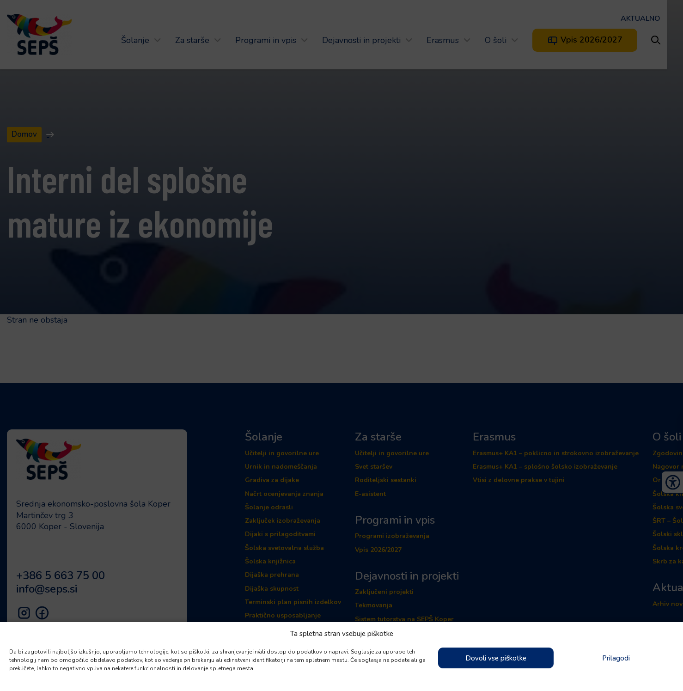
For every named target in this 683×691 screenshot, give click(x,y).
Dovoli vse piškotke (495, 658)
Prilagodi (616, 658)
